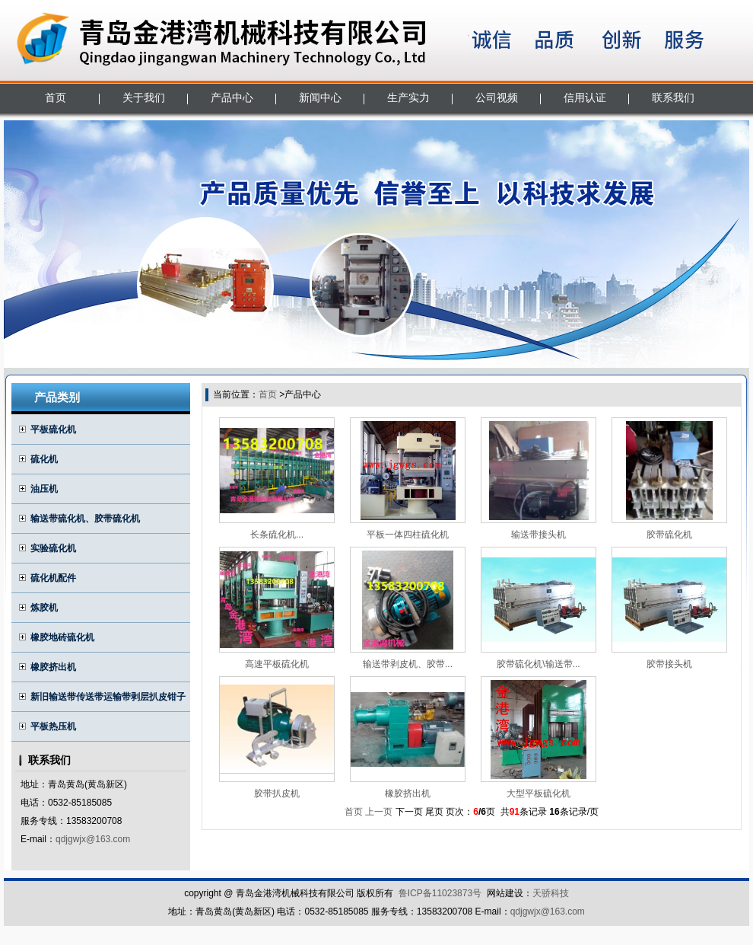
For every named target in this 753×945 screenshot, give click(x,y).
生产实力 (408, 97)
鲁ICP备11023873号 (440, 893)
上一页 (378, 811)
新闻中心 (320, 97)
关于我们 (143, 97)
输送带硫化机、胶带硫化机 (85, 518)
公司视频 (496, 97)
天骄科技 (550, 893)
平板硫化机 (53, 429)
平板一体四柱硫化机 (408, 534)
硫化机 (44, 459)
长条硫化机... (276, 534)
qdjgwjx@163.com (93, 839)
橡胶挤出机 (53, 667)
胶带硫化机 (669, 534)
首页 (55, 97)
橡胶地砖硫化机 (62, 637)
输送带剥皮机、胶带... (408, 664)
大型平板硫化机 (538, 793)
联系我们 (673, 97)
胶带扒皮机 (277, 793)
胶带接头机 (669, 664)
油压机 (44, 489)
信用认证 (585, 97)
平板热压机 (53, 726)
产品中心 (232, 97)
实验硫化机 (53, 548)
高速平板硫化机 (277, 664)
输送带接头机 (538, 534)
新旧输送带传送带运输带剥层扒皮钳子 (108, 696)
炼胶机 (44, 607)
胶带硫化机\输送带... (538, 664)
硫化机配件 (53, 578)
